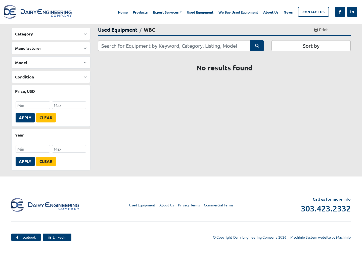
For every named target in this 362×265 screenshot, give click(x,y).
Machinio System (303, 237)
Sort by (311, 45)
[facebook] (340, 12)
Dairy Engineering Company (255, 237)
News (288, 12)
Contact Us (313, 12)
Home (123, 12)
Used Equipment (200, 12)
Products (140, 12)
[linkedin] (352, 12)
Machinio (343, 237)
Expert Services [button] (166, 12)
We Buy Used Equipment (238, 12)
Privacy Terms (189, 205)
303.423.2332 (326, 208)
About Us (271, 12)
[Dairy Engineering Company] (45, 204)
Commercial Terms (218, 205)
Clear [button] (46, 117)
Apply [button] (25, 117)
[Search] (174, 45)
